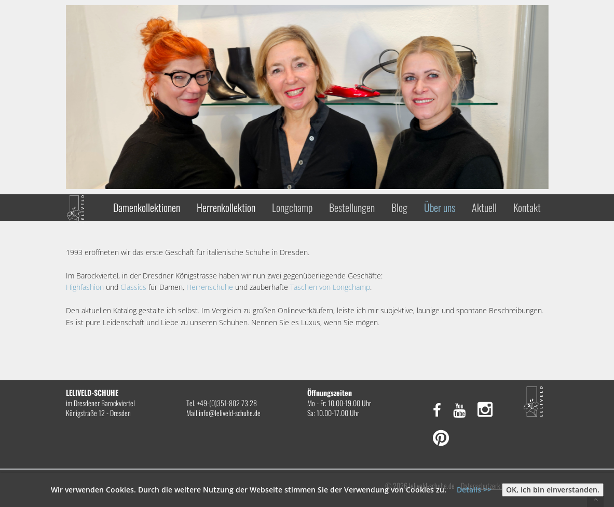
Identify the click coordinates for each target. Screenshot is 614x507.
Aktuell (484, 207)
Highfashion (85, 287)
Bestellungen (352, 207)
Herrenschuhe (209, 287)
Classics (133, 287)
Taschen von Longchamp (330, 287)
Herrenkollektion (226, 207)
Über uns (439, 207)
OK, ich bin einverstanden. (552, 490)
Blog (399, 207)
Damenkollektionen (146, 207)
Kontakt (527, 207)
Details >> (474, 490)
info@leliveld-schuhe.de (230, 412)
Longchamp (292, 207)
